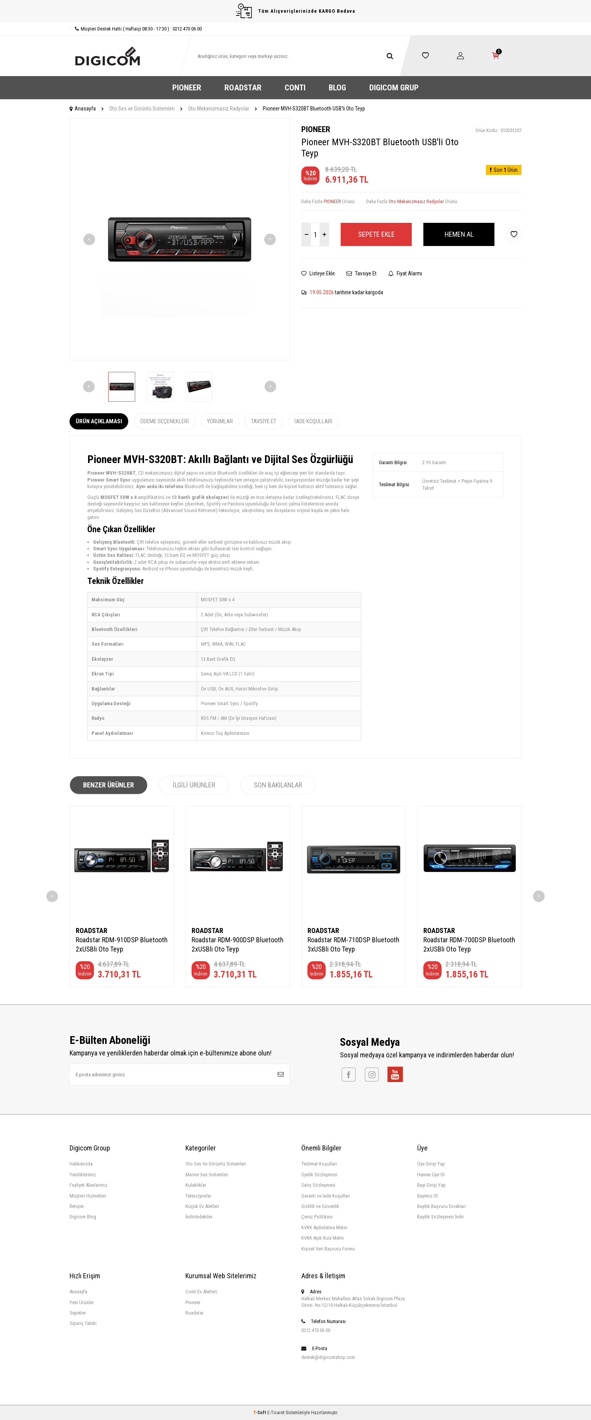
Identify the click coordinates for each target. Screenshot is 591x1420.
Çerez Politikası (317, 1217)
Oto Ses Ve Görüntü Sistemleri (215, 1164)
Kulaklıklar (195, 1185)
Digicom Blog (83, 1217)
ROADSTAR (243, 87)
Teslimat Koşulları (319, 1164)
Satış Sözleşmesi (318, 1185)
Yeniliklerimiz (83, 1174)
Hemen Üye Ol (431, 1174)
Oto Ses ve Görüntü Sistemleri (142, 108)
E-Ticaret (275, 1412)
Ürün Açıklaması (99, 421)
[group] (179, 239)
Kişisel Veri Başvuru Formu (328, 1249)
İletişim (77, 1206)
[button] (89, 239)
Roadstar (194, 1313)
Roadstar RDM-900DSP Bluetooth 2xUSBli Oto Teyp (238, 944)
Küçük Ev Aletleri (202, 1206)
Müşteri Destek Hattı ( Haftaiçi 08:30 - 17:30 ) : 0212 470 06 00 (136, 29)
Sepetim (78, 1313)
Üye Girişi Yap (431, 1164)
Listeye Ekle (318, 273)
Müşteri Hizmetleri (88, 1196)
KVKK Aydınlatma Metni (324, 1227)
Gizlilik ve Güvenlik (320, 1206)
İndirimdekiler (198, 1217)
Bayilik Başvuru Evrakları (441, 1206)
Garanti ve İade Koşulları (325, 1196)
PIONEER (186, 87)
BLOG (337, 87)
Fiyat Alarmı (405, 273)
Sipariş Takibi (83, 1323)
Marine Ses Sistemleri (206, 1174)
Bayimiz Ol (427, 1196)
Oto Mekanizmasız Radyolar (218, 108)
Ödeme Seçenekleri (164, 421)
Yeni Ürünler (82, 1302)
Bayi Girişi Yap (431, 1185)
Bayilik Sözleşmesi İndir (440, 1217)
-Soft (260, 1412)
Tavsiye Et (361, 273)
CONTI (295, 87)
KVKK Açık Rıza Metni (322, 1238)
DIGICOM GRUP (394, 87)
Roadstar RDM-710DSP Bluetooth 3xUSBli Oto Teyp (353, 944)
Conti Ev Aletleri (201, 1291)
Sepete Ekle (376, 234)
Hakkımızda (81, 1164)
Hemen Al (459, 234)
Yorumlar (220, 421)
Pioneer (192, 1302)
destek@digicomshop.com (328, 1357)
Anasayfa (83, 108)
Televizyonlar (198, 1196)
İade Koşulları (313, 421)
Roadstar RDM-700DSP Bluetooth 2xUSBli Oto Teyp (469, 944)
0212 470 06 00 (315, 1330)
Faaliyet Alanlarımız (88, 1185)
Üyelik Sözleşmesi (319, 1174)
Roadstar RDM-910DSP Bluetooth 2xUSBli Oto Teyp (122, 944)
